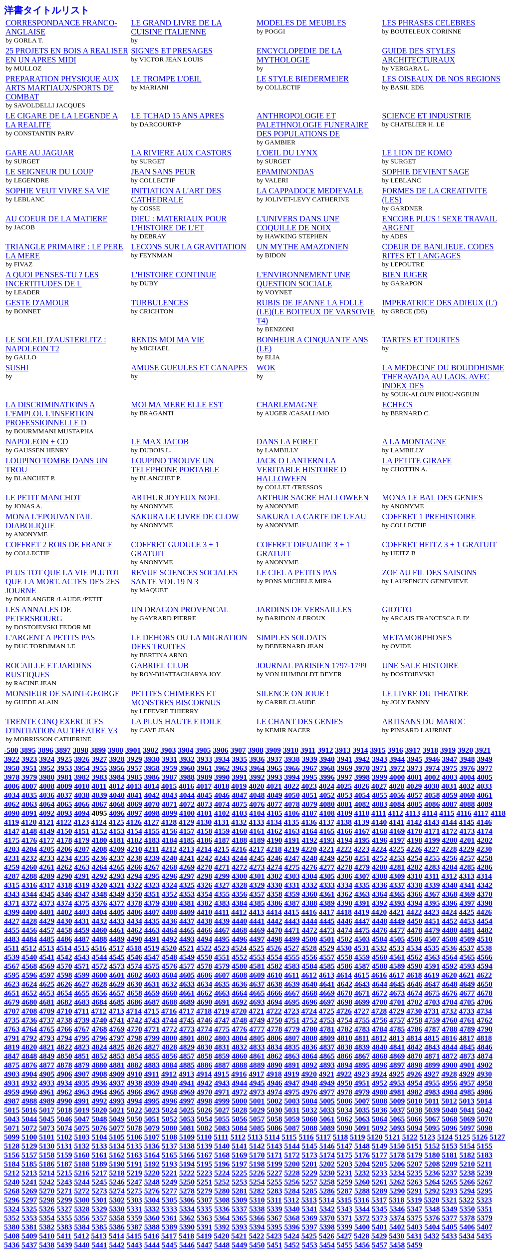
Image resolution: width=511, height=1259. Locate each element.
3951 (29, 768)
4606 (204, 975)
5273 (99, 1191)
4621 (467, 975)
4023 (309, 786)
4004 (467, 777)
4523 (221, 948)
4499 (292, 939)
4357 (256, 894)
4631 (152, 984)
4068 (117, 804)
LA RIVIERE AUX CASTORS (181, 152)
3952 (46, 768)
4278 (344, 867)
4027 (379, 786)
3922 (11, 759)
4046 (222, 795)
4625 (46, 984)
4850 (64, 1056)
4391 (362, 903)
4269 (187, 867)
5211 (484, 1164)
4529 (326, 948)
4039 (99, 795)
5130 (46, 1146)
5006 (344, 1101)
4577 (187, 966)
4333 (327, 885)
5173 (309, 1155)
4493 (187, 939)
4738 (64, 1020)
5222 (187, 1173)
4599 (81, 975)
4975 (292, 1092)
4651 (11, 993)
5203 (344, 1164)
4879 (81, 1065)
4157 (187, 831)
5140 (222, 1146)
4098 (152, 813)
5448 (222, 1245)
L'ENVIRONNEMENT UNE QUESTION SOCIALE (303, 279)
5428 (361, 1236)
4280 (379, 867)
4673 (397, 993)
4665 (256, 993)
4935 (81, 1083)
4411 (221, 912)
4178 (64, 840)
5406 (467, 1227)
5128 (11, 1146)
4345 (46, 894)
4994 (134, 1101)
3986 (152, 777)
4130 (204, 822)
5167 (204, 1155)
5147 (344, 1146)
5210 (467, 1164)
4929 (467, 1074)
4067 (99, 804)
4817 (467, 1038)
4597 (46, 975)
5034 (344, 1110)
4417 (326, 912)
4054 (362, 795)
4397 (467, 903)
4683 (81, 1002)
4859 (222, 1056)
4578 (204, 966)
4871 (432, 1056)
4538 (484, 948)
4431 (81, 921)
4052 (327, 795)
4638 (274, 984)
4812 (379, 1038)
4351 (152, 894)
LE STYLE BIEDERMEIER (302, 78)
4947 (292, 1083)
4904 (29, 1074)
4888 (239, 1065)
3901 (133, 750)
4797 (117, 1038)
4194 (344, 840)
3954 (81, 768)
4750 (274, 1020)
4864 (309, 1056)
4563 (432, 957)
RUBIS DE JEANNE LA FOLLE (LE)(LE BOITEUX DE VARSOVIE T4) (315, 311)
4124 (99, 822)
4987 (11, 1101)
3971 (379, 768)
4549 (187, 957)
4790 (485, 1029)
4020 (256, 786)
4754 (344, 1020)
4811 (361, 1038)
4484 (29, 939)
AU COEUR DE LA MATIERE (56, 218)
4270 (204, 867)
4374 (64, 903)
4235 (81, 858)
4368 (449, 894)
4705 (467, 1002)
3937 (274, 759)
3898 (80, 750)
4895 (362, 1065)
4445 (327, 921)
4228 (449, 849)
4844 (449, 1047)
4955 (432, 1083)
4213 (186, 849)
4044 (187, 795)
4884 (169, 1065)
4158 (204, 831)
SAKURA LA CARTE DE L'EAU (311, 516)
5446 (187, 1245)
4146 (484, 822)
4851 (81, 1056)
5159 (64, 1155)
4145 (467, 822)
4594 (485, 966)
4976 (309, 1092)
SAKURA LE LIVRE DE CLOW (185, 516)
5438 (46, 1245)
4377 (117, 903)
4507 (432, 939)
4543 (81, 957)
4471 (292, 930)
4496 (239, 939)
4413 (256, 912)
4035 (29, 795)
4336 (379, 885)
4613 (326, 975)
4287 (11, 876)
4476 (379, 930)
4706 (485, 1002)
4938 (134, 1083)
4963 (81, 1092)
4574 (134, 966)
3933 (204, 759)
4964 (99, 1092)
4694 (274, 1002)
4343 (11, 894)
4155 (152, 831)
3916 (395, 750)
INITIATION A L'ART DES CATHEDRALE (176, 195)
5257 (309, 1182)
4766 (64, 1029)
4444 (309, 921)
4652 (29, 993)
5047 (81, 1119)
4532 (379, 948)
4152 (99, 831)
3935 (239, 759)
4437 (187, 921)
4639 (292, 984)
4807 (292, 1038)
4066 (81, 804)
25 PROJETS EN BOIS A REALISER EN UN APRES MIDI (66, 55)
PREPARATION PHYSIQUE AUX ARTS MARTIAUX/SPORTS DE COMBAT (62, 87)
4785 (397, 1029)
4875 (11, 1065)
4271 (222, 867)
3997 (344, 777)
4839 (362, 1047)
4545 (117, 957)
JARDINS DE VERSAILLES (304, 609)
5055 (222, 1119)
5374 (397, 1218)
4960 (29, 1092)
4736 (29, 1020)
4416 (309, 912)
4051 (309, 795)
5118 (340, 1137)
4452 (449, 921)
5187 (64, 1164)
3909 (273, 750)
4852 (99, 1056)
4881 (117, 1065)
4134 (274, 822)
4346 (64, 894)
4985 (467, 1092)
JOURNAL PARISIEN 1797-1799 (311, 665)
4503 (362, 939)
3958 (152, 768)
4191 (292, 840)
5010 (414, 1101)
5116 (306, 1137)
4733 (467, 1011)
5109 (187, 1137)
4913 (186, 1074)
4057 (414, 795)
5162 (117, 1155)
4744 (169, 1020)
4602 (134, 975)
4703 (432, 1002)
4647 (432, 984)
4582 (274, 966)
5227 (274, 1173)
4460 (99, 930)
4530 (344, 948)
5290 (397, 1191)
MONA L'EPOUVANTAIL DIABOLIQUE (48, 521)
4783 (362, 1029)
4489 (117, 939)
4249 (327, 858)
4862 (274, 1056)
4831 (222, 1047)
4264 (99, 867)
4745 (187, 1020)
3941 (344, 759)
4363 (362, 894)
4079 (309, 804)
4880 (99, 1065)
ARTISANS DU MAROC (424, 721)
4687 (152, 1002)
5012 (449, 1101)
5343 (344, 1209)
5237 (449, 1173)
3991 (239, 777)
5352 (11, 1218)
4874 (485, 1056)
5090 (344, 1128)
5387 (134, 1227)
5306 (187, 1200)
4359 (292, 894)
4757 (397, 1020)
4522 (204, 948)
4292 (99, 876)
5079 (152, 1128)
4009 (64, 786)
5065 (397, 1119)
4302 (274, 876)
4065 (64, 804)
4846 (485, 1047)
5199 (274, 1164)
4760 (449, 1020)
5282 (256, 1191)
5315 (344, 1200)
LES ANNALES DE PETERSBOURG (38, 614)
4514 (63, 948)
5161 (99, 1155)
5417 (169, 1236)
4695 (292, 1002)
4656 (99, 993)
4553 (256, 957)
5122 (410, 1137)
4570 (64, 966)
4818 (484, 1038)
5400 (362, 1227)
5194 (187, 1164)
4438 (204, 921)
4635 (222, 984)
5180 (432, 1155)
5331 (134, 1209)
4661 (187, 993)
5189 (99, 1164)
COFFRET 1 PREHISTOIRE (429, 516)
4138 (344, 822)
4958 (485, 1083)
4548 (169, 957)
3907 (238, 750)
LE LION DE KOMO (417, 152)
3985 (134, 777)
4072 (187, 804)
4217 (256, 849)
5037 (397, 1110)
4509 (467, 939)
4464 (169, 930)
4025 (344, 786)
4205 (46, 849)
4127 (151, 822)
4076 (256, 804)
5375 (414, 1218)
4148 (29, 831)
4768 (99, 1029)
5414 (116, 1236)
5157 (29, 1155)
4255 (432, 858)
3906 (221, 750)
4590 (414, 966)
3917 (413, 750)
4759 (432, 1020)
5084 (239, 1128)
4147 (11, 831)
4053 (344, 795)
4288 (29, 876)
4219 (291, 849)
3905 (203, 750)
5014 (484, 1101)
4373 (46, 903)
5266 (467, 1182)
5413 (99, 1236)
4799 (152, 1038)
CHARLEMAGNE (287, 404)
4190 (274, 840)
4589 (397, 966)
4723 (291, 1011)
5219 (134, 1173)
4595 (11, 975)
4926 (414, 1074)
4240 (169, 858)
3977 (485, 768)
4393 (397, 903)
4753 (327, 1020)
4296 (169, 876)
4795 (81, 1038)
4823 (81, 1047)
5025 (187, 1110)
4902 (485, 1065)
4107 (309, 813)
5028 (239, 1110)
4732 (449, 1011)
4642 (344, 984)
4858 (204, 1056)
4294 (134, 876)
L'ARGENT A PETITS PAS (50, 637)
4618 (414, 975)
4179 (81, 840)
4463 (152, 930)
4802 (204, 1038)
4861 (256, 1056)
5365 (239, 1218)
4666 (274, 993)
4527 (291, 948)
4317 (46, 885)
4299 (222, 876)
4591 (432, 966)
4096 (117, 813)
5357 (99, 1218)
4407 (152, 912)
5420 (221, 1236)
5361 (169, 1218)
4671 (362, 993)
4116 (463, 813)
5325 (29, 1209)
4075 (239, 804)
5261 (379, 1182)
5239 (485, 1173)
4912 (169, 1074)
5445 (169, 1245)
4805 (256, 1038)
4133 (256, 822)
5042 (485, 1110)
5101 (46, 1137)
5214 (46, 1173)
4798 (134, 1038)
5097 (467, 1128)
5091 (362, 1128)
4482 (485, 930)
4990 (64, 1101)
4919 (291, 1074)
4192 (309, 840)
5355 (64, 1218)
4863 (292, 1056)
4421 (396, 912)
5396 (292, 1227)
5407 (485, 1227)
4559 (362, 957)
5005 (327, 1101)
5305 (169, 1200)
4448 (379, 921)
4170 (414, 831)
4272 (239, 867)
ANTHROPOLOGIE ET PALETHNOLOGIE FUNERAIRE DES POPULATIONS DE (312, 124)
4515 (81, 948)
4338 (414, 885)
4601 (117, 975)
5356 (81, 1218)
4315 (11, 885)
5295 (485, 1191)
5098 (485, 1128)
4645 (397, 984)
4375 (81, 903)
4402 (64, 912)
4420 (379, 912)
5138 (187, 1146)
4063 (29, 804)
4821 (46, 1047)
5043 (11, 1119)
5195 (204, 1164)
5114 (271, 1137)
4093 (64, 813)
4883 (152, 1065)
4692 (239, 1002)
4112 (395, 813)
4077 (274, 804)
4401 (46, 912)
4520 (169, 948)
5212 (11, 1173)
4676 (449, 993)
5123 (427, 1137)
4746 (204, 1020)
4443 (292, 921)
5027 (222, 1110)
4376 (99, 903)
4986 (485, 1092)
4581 (256, 966)
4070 (152, 804)
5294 (467, 1191)
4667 (292, 993)
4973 (256, 1092)
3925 (64, 759)
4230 (484, 849)
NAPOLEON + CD (36, 441)
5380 (11, 1227)
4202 (485, 840)
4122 (63, 822)
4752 (309, 1020)
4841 (397, 1047)
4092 (46, 813)
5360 (152, 1218)
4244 (239, 858)
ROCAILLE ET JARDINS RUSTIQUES (48, 670)
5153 (449, 1146)
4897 (397, 1065)
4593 (467, 966)
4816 (449, 1038)
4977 (327, 1092)
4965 (117, 1092)
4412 (239, 912)
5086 (274, 1128)
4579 (222, 966)
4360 (309, 894)
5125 (462, 1137)
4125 (116, 822)
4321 (117, 885)
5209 (449, 1164)
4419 (361, 912)
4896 (379, 1065)
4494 (204, 939)
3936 (256, 759)
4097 (134, 813)
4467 (222, 930)
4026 (361, 786)
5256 (292, 1182)
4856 (169, 1056)
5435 (484, 1236)
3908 (255, 750)
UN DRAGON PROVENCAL (180, 609)
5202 (327, 1164)
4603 (152, 975)
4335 (362, 885)
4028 (396, 786)
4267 (152, 867)
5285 (309, 1191)
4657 (117, 993)
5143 (274, 1146)
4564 (449, 957)
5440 (81, 1245)
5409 (29, 1236)
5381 (29, 1227)
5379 (485, 1218)
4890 (274, 1065)
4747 (222, 1020)
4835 (292, 1047)
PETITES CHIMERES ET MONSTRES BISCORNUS (176, 698)
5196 (222, 1164)
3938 (292, 759)
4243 (222, 858)
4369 (467, 894)
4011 (98, 786)
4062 (11, 804)
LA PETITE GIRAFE (417, 460)
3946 (432, 759)
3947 (449, 759)
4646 (414, 984)
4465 (187, 930)
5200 (292, 1164)
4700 (379, 1002)
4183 (152, 840)
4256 (449, 858)
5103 (81, 1137)
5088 (309, 1128)
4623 (11, 984)
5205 (379, 1164)
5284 (292, 1191)
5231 (344, 1173)
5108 (169, 1137)
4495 (222, 939)
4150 (64, 831)
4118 (498, 813)
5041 (467, 1110)
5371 (344, 1218)
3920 (465, 750)
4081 (344, 804)
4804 (239, 1038)
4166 (344, 831)
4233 (46, 858)
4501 (327, 939)
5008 (379, 1101)
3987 (169, 777)
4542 (64, 957)
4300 (239, 876)
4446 (344, 921)
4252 (379, 858)
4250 (344, 858)
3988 (187, 777)
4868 (379, 1056)
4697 (327, 1002)
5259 (344, 1182)
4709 (46, 1011)
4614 (344, 975)
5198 (256, 1164)
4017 (204, 786)
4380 (169, 903)
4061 (485, 795)
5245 (99, 1182)
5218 (117, 1173)
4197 (397, 840)
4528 (309, 948)
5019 (81, 1110)
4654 (64, 993)
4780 (309, 1029)
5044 (29, 1119)
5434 (467, 1236)
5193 (169, 1164)
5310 (256, 1200)
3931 (169, 759)
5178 (397, 1155)
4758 (414, 1020)
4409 (187, 912)
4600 (99, 975)
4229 (467, 849)
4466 (204, 930)
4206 (64, 849)
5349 (449, 1209)
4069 (134, 804)
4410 (204, 912)
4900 (449, 1065)
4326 (204, 885)
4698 (344, 1002)
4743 (152, 1020)
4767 (81, 1029)
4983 (432, 1092)
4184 (169, 840)
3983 (99, 777)
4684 (99, 1002)
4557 (327, 957)
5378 (467, 1218)
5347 (414, 1209)
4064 (46, 804)
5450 (256, 1245)
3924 (46, 759)
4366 (414, 894)
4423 (431, 912)
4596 (29, 975)
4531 (361, 948)
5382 (46, 1227)
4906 (64, 1074)
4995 (152, 1101)
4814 (414, 1038)
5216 (81, 1173)
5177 (379, 1155)
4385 (256, 903)
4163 (292, 831)
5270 (46, 1191)
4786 (414, 1029)
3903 (168, 750)
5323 (484, 1200)
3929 (134, 759)
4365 (397, 894)
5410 (46, 1236)
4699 (362, 1002)
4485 (46, 939)
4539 (11, 957)
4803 (222, 1038)
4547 (152, 957)
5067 (432, 1119)
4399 (11, 912)
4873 (467, 1056)
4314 (484, 876)
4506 (414, 939)
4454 (485, 921)
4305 (327, 876)
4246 (274, 858)
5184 (11, 1164)
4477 (397, 930)
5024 (169, 1110)
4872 (449, 1056)
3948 (467, 759)
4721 (256, 1011)
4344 (29, 894)
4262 (64, 867)
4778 (274, 1029)
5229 (309, 1173)
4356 (239, 894)
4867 (362, 1056)
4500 (309, 939)
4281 (397, 867)
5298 (46, 1200)
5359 (134, 1218)
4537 (467, 948)
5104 (99, 1137)
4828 (169, 1047)
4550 (204, 957)
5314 (326, 1200)
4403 (81, 912)
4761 (467, 1020)
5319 (414, 1200)
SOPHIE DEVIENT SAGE (426, 171)
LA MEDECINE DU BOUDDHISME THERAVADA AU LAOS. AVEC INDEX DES (443, 376)
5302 (117, 1200)
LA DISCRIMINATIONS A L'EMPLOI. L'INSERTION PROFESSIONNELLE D (50, 413)
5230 (327, 1173)
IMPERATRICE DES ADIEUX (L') (440, 302)
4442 (274, 921)
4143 (431, 822)
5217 (99, 1173)
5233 (379, 1173)
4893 (327, 1065)
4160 (239, 831)
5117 (323, 1137)
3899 (98, 750)
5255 (274, 1182)
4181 (117, 840)
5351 (485, 1209)
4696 (309, 1002)
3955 (99, 768)
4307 (362, 876)
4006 (11, 786)
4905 (46, 1074)
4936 (99, 1083)
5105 (117, 1137)
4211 (151, 849)
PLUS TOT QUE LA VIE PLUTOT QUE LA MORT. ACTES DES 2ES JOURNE (62, 581)
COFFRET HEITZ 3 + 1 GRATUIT (439, 544)
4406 (134, 912)
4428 (29, 921)
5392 (222, 1227)
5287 (344, 1191)
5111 (221, 1137)
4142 (414, 822)
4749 (256, 1020)
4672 (379, 993)
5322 (467, 1200)
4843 (432, 1047)
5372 (362, 1218)
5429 (379, 1236)
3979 (29, 777)
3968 (327, 768)
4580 (239, 966)
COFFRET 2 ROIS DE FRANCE (59, 544)
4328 (239, 885)
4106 (291, 813)
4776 (239, 1029)
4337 (397, 885)
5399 (344, 1227)
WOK (265, 367)
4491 (152, 939)
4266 (134, 867)
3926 (81, 759)
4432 (99, 921)
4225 (396, 849)
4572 (99, 966)
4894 (344, 1065)
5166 (187, 1155)
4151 (81, 831)
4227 (431, 849)
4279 (362, 867)
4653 (46, 993)
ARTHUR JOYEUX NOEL (175, 497)
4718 (204, 1011)
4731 (431, 1011)
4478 (414, 930)
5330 (117, 1209)
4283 (432, 867)
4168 (379, 831)
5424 (291, 1236)
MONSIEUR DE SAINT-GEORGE (62, 693)
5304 (152, 1200)
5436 (11, 1245)
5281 (239, 1191)
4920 (309, 1074)
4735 (11, 1020)
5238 (467, 1173)
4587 (362, 966)
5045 (46, 1119)
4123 (81, 822)
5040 (449, 1110)
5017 (46, 1110)
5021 (117, 1110)
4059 (449, 795)
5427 (344, 1236)
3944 (397, 759)
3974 (432, 768)
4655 (81, 993)
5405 (449, 1227)
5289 (379, 1191)
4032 (467, 786)
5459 (414, 1245)
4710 (64, 1011)
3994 (292, 777)
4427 (11, 921)
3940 (327, 759)
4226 (414, 849)
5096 (449, 1128)
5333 (169, 1209)
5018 (64, 1110)
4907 (81, 1074)
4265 (117, 867)
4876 (29, 1065)
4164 (309, 831)
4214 (204, 849)
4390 (344, 903)
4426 (484, 912)
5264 (432, 1182)
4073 (204, 804)
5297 (29, 1200)
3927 (99, 759)
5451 (274, 1245)
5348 (432, 1209)
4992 (99, 1101)
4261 (46, 867)
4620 (449, 975)
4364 (379, 894)
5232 (362, 1173)
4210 (134, 849)
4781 (327, 1029)
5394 (256, 1227)
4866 (344, 1056)
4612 (309, 975)
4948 (309, 1083)
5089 (327, 1128)
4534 (414, 948)
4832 (239, 1047)
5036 (379, 1110)
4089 (485, 804)
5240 (11, 1182)
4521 (186, 948)
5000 (239, 1101)
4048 (256, 795)
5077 (117, 1128)
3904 (185, 750)
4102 (222, 813)
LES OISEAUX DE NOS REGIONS (441, 78)
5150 (397, 1146)
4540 (29, 957)
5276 (152, 1191)
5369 (309, 1218)
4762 (485, 1020)
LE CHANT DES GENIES (299, 721)
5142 (256, 1146)
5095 (432, 1128)
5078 (134, 1128)
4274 (274, 867)
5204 (362, 1164)
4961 (46, 1092)
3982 (81, 777)
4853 (117, 1056)
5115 (288, 1137)
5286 (327, 1191)
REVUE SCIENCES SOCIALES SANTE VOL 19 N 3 (184, 577)
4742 (134, 1020)
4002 (432, 777)
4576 (169, 966)
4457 (46, 930)
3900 (115, 750)
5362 (187, 1218)
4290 (64, 876)
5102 (64, 1137)
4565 (467, 957)
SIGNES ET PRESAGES (172, 50)
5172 (292, 1155)
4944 (239, 1083)
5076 (99, 1128)
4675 (432, 993)
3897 (63, 750)
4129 (186, 822)
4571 (81, 966)
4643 (362, 984)
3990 (222, 777)
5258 (327, 1182)
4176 (29, 840)
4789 (467, 1029)
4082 (362, 804)
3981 (64, 777)
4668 (309, 993)
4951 (362, 1083)
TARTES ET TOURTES (421, 339)
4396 (449, 903)
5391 (204, 1227)
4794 (64, 1038)
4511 (11, 948)
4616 (379, 975)
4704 (449, 1002)
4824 (99, 1047)
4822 (64, 1047)
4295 (152, 876)
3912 (325, 750)
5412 (81, 1236)
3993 (274, 777)
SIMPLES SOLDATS (291, 637)
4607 (222, 975)
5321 (449, 1200)
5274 (117, 1191)
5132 (81, 1146)
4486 (64, 939)
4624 (29, 984)
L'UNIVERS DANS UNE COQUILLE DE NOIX (297, 223)
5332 (152, 1209)
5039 (432, 1110)
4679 (11, 1002)
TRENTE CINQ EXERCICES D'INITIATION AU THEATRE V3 (61, 726)
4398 (485, 903)
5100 (29, 1137)
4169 (397, 831)
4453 (467, 921)
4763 (11, 1029)
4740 (99, 1020)
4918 (274, 1074)
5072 (29, 1128)
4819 (11, 1047)
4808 (309, 1038)
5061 (327, 1119)
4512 (28, 948)
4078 (292, 804)
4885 (187, 1065)
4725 (326, 1011)
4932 (29, 1083)
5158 (46, 1155)
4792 (29, 1038)
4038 (81, 795)
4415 (291, 912)
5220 (152, 1173)
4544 (99, 957)
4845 (467, 1047)
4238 (134, 858)
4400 (29, 912)
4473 (327, 930)
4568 (29, 966)
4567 (11, 966)
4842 (414, 1047)
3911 (307, 750)
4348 (99, 894)
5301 (99, 1200)
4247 (292, 858)
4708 (29, 1011)
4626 (64, 984)
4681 (46, 1002)
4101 (204, 813)
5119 (357, 1137)
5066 (414, 1119)
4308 (379, 876)
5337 (239, 1209)
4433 (117, 921)
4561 (397, 957)
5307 (204, 1200)
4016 (186, 786)
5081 (187, 1128)
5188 (81, 1164)
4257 (467, 858)
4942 (204, 1083)
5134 (117, 1146)
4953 (397, 1083)
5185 (29, 1164)
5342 (327, 1209)
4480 (449, 930)
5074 (64, 1128)
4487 (81, 939)
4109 (344, 813)
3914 (360, 750)
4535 (431, 948)
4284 (449, 867)
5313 (309, 1200)
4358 (274, 894)
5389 (169, 1227)
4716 (169, 1011)
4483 (11, 939)
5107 (152, 1137)
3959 (169, 768)
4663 (222, 993)
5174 (327, 1155)
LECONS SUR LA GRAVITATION (189, 246)
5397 (309, 1227)
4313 (467, 876)
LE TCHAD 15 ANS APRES (177, 115)
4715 (151, 1011)
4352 (169, 894)
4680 (29, 1002)
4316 (29, 885)
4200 (449, 840)
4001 (414, 777)
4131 (221, 822)
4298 (204, 876)
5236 (432, 1173)
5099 (11, 1137)
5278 (187, 1191)
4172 (449, 831)
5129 (29, 1146)
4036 (46, 795)
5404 (432, 1227)
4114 (429, 813)
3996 (327, 777)
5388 (152, 1227)
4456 (29, 930)
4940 (169, 1083)
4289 (46, 876)
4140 (379, 822)
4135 (291, 822)
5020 (99, 1110)
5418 (186, 1236)
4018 (221, 786)
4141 (396, 822)
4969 (187, 1092)
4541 (46, 957)
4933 (46, 1083)
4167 (362, 831)
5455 (344, 1245)
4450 (414, 921)
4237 (117, 858)
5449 (239, 1245)
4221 (326, 849)
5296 (11, 1200)
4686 (134, 1002)
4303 (292, 876)
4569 (46, 966)
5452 (292, 1245)
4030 (431, 786)
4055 (379, 795)
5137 (169, 1146)
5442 (117, 1245)
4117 (481, 813)
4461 (117, 930)
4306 (344, 876)
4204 (29, 849)
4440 (239, 921)
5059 (292, 1119)
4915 (221, 1074)
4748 (239, 1020)
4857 (187, 1056)
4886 (204, 1065)
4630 (134, 984)
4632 (169, 984)
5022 (134, 1110)
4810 (344, 1038)
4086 (432, 804)
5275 (134, 1191)
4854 (134, 1056)
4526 (274, 948)
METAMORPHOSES (417, 637)
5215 (64, 1173)
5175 (344, 1155)
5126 (480, 1137)
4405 (117, 912)
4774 (204, 1029)
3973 (414, 768)
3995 (309, 777)
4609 (256, 975)
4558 (344, 957)
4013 (134, 786)
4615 (361, 975)
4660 (169, 993)
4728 (379, 1011)
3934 (222, 759)
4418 (344, 912)
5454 (327, 1245)
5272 (81, 1191)
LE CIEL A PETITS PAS (296, 572)
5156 (11, 1155)
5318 (396, 1200)
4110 (361, 813)
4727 (361, 1011)
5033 (327, 1110)
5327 (64, 1209)
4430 (64, 921)
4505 (397, 939)
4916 (239, 1074)
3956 (117, 768)
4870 (414, 1056)
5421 (239, 1236)
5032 (309, 1110)
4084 (397, 804)
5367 (274, 1218)
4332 (309, 885)
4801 (187, 1038)
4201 (467, 840)
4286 (485, 867)
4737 (46, 1020)
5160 (81, 1155)
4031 (449, 786)
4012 (116, 786)
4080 (327, 804)
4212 (169, 849)
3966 (292, 768)
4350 (134, 894)
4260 (29, 867)
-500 (11, 750)
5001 (256, 1101)
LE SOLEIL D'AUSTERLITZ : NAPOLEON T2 (55, 344)
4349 (117, 894)
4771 (152, 1029)
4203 (11, 849)
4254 (414, 858)
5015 (11, 1110)
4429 (46, 921)
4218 (274, 849)
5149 (379, 1146)
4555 (292, 957)
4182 (134, 840)
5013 (467, 1101)
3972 (397, 768)
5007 (362, 1101)
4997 (187, 1101)
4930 (484, 1074)
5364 (222, 1218)
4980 (379, 1092)
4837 (327, 1047)
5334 (187, 1209)
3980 (46, 777)
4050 (292, 795)
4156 (169, 831)
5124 (445, 1137)
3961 (204, 768)
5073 (46, 1128)
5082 (204, 1128)
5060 (309, 1119)
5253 (239, 1182)
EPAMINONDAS (285, 171)
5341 (309, 1209)
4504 (379, 939)
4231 (11, 858)
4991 (81, 1101)
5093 (397, 1128)
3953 (64, 768)
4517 (116, 948)
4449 (397, 921)
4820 (29, 1047)
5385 (99, 1227)
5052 (169, 1119)
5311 (273, 1200)
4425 (467, 912)
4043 (169, 795)
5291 (414, 1191)
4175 (11, 840)
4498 (274, 939)
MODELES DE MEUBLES (301, 22)
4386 (274, 903)
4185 (187, 840)
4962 (64, 1092)
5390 (187, 1227)
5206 (397, 1164)
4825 (117, 1047)
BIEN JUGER (405, 274)
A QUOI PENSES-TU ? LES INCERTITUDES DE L (52, 279)
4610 (274, 975)
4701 (397, 1002)
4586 (344, 966)
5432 (431, 1236)
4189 (256, 840)
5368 (292, 1218)
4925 (396, 1074)
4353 (187, 894)
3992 (256, 777)
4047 (239, 795)
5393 (239, 1227)
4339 (432, 885)
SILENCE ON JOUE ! (292, 693)
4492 (169, 939)
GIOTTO (397, 609)
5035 (362, 1110)
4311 (431, 876)
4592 (449, 966)
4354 (204, 894)
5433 (449, 1236)
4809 (327, 1038)
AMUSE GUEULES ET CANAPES (189, 367)
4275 (292, 867)
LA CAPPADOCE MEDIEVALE (309, 190)
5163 (134, 1155)
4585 (327, 966)
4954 (414, 1083)
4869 (397, 1056)
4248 (309, 858)
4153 (117, 831)
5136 (152, 1146)
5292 (432, 1191)
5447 (204, 1245)
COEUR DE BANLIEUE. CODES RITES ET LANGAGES (438, 251)
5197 (239, 1164)
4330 (274, 885)
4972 (239, 1092)
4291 (81, 876)
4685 (117, 1002)
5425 (309, 1236)
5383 (64, 1227)
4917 (256, 1074)
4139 (361, 822)
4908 (99, 1074)
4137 (326, 822)
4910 (134, 1074)
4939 (152, 1083)
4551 (222, 957)
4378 (134, 903)
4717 (186, 1011)
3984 (117, 777)
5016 (29, 1110)
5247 (134, 1182)
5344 (362, 1209)
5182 (467, 1155)
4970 (204, 1092)
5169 (239, 1155)
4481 (467, 930)
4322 (134, 885)
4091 (29, 813)
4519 (151, 948)
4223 (361, 849)
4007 (29, 786)
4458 (64, 930)
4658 (134, 993)
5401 (379, 1227)
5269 (29, 1191)
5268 (11, 1191)
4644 (379, 984)
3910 (290, 750)
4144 (449, 822)
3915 (378, 750)
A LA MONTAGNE (414, 441)
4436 (169, 921)
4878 (64, 1065)
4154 (134, 831)
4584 (309, 966)
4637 (256, 984)
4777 (256, 1029)
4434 (134, 921)
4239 (152, 858)
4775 (222, 1029)
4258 (485, 858)
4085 (414, 804)
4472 (309, 930)
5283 (274, 1191)
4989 (46, 1101)
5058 (274, 1119)
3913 (342, 750)
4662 (204, 993)
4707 (11, 1011)
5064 (379, 1119)
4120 (28, 822)
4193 (327, 840)
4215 (221, 849)
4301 (256, 876)
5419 (204, 1236)
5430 (396, 1236)
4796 (99, 1038)
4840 (379, 1047)
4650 (485, 984)
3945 (414, 759)
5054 (204, 1119)
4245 (256, 858)
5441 (99, 1245)
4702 (414, 1002)
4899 (432, 1065)
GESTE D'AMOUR (37, 302)
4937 (117, 1083)
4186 (204, 840)
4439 (222, 921)
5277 (169, 1191)
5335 (204, 1209)
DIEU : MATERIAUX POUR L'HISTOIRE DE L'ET (179, 223)
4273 (256, 867)
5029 (256, 1110)
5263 (414, 1182)
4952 (379, 1083)
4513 (46, 948)
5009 (397, 1101)
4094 (81, 813)
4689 (187, 1002)
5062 (344, 1119)
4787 (432, 1029)
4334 (344, 885)
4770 (134, 1029)
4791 (11, 1038)
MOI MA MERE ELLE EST (177, 404)
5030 (274, 1110)
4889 (256, 1065)
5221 (169, 1173)
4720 (239, 1011)
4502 (344, 939)
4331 (292, 885)
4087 (449, 804)
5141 (239, 1146)
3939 (309, 759)
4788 (449, 1029)
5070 (485, 1119)
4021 (274, 786)
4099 (169, 813)
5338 (256, 1209)
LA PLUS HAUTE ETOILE (176, 721)
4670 (344, 993)
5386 (117, 1227)
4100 (187, 813)
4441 (256, 921)
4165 (327, 831)
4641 (327, 984)
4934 (64, 1083)
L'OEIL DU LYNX (286, 152)
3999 (379, 777)
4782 (344, 1029)
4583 (292, 966)
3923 (29, 759)
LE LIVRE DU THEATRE (425, 693)
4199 (432, 840)
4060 (467, 795)
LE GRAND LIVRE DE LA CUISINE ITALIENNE (176, 27)
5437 (29, 1245)
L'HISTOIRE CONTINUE (174, 274)
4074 (222, 804)
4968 (169, 1092)
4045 (204, 795)
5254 (256, 1182)
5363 (204, 1218)
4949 (327, 1083)
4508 (449, 939)
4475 (362, 930)
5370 (327, 1218)
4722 (274, 1011)
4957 (467, 1083)
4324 (169, 885)
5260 (362, 1182)
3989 (204, 777)
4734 (484, 1011)
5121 (392, 1137)
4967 (152, 1092)
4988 (29, 1101)
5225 (239, 1173)
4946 (274, 1083)
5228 (292, 1173)
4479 (432, 930)
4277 (327, 867)
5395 (274, 1227)
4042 (152, 795)
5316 (361, 1200)
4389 (327, 903)
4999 (222, 1101)
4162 (274, 831)
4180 (99, 840)
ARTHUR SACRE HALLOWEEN (312, 497)
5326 (46, 1209)
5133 (99, 1146)
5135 (134, 1146)
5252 (222, 1182)
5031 (292, 1110)
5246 (117, 1182)
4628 (99, 984)
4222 (344, 849)
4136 (309, 822)
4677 (467, 993)
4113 (412, 813)
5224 (222, 1173)
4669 (327, 993)
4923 (361, 1074)
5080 (169, 1128)
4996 (169, 1101)
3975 (449, 768)
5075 (81, 1128)
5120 (375, 1137)
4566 (485, 957)
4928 (449, 1074)
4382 (204, 903)
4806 (274, 1038)
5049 (117, 1119)
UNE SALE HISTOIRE (420, 665)
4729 (396, 1011)
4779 (292, 1029)
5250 (187, 1182)
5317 (379, 1200)
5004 (309, 1101)
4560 (379, 957)
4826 (134, 1047)
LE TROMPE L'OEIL (166, 78)
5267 (485, 1182)
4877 (46, 1065)
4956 (449, 1083)
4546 (134, 957)
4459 (81, 930)
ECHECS (397, 404)
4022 (291, 786)
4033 (484, 786)
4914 (204, 1074)
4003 (449, 777)
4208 (99, 849)
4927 (431, 1074)
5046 (64, 1119)
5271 (64, 1191)
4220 (309, 849)
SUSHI (16, 367)
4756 (379, 1020)
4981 (397, 1092)
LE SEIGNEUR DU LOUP (49, 171)
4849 (46, 1056)
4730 (414, 1011)
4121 (46, 822)
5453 (309, 1245)
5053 (187, 1119)
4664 (239, 993)
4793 (46, 1038)
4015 (169, 786)
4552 (239, 957)
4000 (397, 777)
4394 (414, 903)
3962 (222, 768)
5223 (204, 1173)
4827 (152, 1047)
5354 (46, 1218)
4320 (99, 885)
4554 (274, 957)
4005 (485, 777)
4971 (222, 1092)
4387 (292, 903)
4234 (64, 858)
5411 (63, 1236)
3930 (152, 759)
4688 (169, 1002)
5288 (362, 1191)
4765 (46, 1029)
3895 (28, 750)
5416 (151, 1236)
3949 (485, 759)
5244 (81, 1182)
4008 (46, 786)
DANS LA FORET (287, 441)
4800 (169, 1038)
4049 (274, 795)
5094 (414, 1128)
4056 (397, 795)
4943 (222, 1083)
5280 (222, 1191)
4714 (134, 1011)
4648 (449, 984)
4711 (81, 1011)
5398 (327, 1227)
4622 (484, 975)
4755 (362, 1020)
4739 (81, 1020)
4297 (187, 876)
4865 (327, 1056)
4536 (449, 948)
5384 (81, 1227)
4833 (256, 1047)
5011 (431, 1101)
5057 (256, 1119)
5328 (81, 1209)
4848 (29, 1056)
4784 (379, 1029)
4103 (239, 813)
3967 (309, 768)
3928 (117, 759)
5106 (134, 1137)
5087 (292, 1128)
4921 (326, 1074)
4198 (414, 840)
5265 (449, 1182)
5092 (379, 1128)
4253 (397, 858)
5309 (239, 1200)
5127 (497, 1137)
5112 (238, 1137)
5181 (449, 1155)
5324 (11, 1209)
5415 (134, 1236)
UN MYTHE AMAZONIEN (302, 246)
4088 (467, 804)
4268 (169, 867)
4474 (344, 930)
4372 (29, 903)
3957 (134, 768)
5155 (485, 1146)
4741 (117, 1020)
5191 (134, 1164)
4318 (64, 885)
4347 (81, 894)
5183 (485, 1155)
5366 (256, 1218)
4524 (239, 948)
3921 (483, 750)
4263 (81, 867)
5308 (222, 1200)
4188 (239, 840)
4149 (46, 831)
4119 (11, 822)
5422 (256, 1236)
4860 (239, 1056)
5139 (204, 1146)
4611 (291, 975)
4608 (239, 975)
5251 (204, 1182)
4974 (274, 1092)
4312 (449, 876)
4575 (152, 966)
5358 (117, 1218)
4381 (187, 903)
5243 (64, 1182)
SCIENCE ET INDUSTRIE (426, 115)
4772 (169, 1029)
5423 (274, 1236)
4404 (99, 912)
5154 (467, 1146)
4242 (204, 858)
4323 (152, 885)
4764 (29, 1029)
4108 (327, 813)
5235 (414, 1173)
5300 (81, 1200)
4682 (64, 1002)
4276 (309, 867)
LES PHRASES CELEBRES (429, 22)
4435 (152, 921)
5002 (274, 1101)
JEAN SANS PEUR (163, 171)
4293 (117, 876)
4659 (152, 993)
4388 (309, 903)
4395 (432, 903)
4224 (379, 849)
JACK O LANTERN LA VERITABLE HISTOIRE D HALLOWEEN (301, 469)
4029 (414, 786)
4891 (292, 1065)
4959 (11, 1092)
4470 (274, 930)
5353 (29, 1218)
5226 (256, 1173)
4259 (11, 867)
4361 (327, 894)
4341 (467, 885)
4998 (204, 1101)
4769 (117, 1029)
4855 (152, 1056)
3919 (448, 750)
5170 (256, 1155)
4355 (222, 894)
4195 (362, 840)
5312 (291, 1200)
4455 (11, 930)
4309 (397, 876)
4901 (467, 1065)
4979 (362, 1092)
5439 (64, 1245)
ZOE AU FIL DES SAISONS (429, 572)
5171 (274, 1155)
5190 (117, 1164)
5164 (152, 1155)
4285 (467, 867)
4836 (309, 1047)
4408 (169, 912)
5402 (397, 1227)
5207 (414, 1164)
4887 (222, 1065)
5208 (432, 1164)
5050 (134, 1119)
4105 (274, 813)
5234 (397, 1173)
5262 (397, 1182)
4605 (187, 975)
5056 (239, 1119)
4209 (117, 849)
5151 (414, 1146)
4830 (204, 1047)
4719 (221, 1011)
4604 (169, 975)
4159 (222, 831)
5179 (414, 1155)
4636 (239, 984)
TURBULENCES (160, 302)
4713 (116, 1011)
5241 (29, 1182)
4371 (11, 903)
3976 (467, 768)
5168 (222, 1155)
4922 (344, 1074)
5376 (432, 1218)
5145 (309, 1146)
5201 (309, 1164)
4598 (64, 975)
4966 (134, 1092)
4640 (309, 984)
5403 (414, 1227)
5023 (152, 1110)
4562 (414, 957)
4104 (256, 813)
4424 (449, 912)
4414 (274, 912)
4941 (187, 1083)
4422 (414, 912)
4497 (256, 939)
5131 (64, 1146)
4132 (239, 822)
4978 (344, 1092)
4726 (344, 1011)
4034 (11, 795)
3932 (187, 759)
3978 (11, 777)
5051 (152, 1119)
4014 (151, 786)
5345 (379, 1209)
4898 (414, 1065)
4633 (187, 984)
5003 (292, 1101)
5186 (46, 1164)
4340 (449, 885)
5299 (64, 1200)
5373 (379, 1218)
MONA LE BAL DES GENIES (432, 497)
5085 (256, 1128)
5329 (99, 1209)
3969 (344, 768)
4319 (81, 885)
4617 (396, 975)
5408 (11, 1236)
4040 (117, 795)
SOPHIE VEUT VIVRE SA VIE (57, 190)
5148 (362, 1146)
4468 (239, 930)
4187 (222, 840)
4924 (379, 1074)
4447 (362, 921)
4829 (187, 1047)
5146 (327, 1146)
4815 (431, 1038)
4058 (432, 795)
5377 (449, 1218)
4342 (485, 885)
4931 (11, 1083)
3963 (239, 768)
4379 (152, 903)
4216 (239, 849)
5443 (134, 1245)
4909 (117, 1074)
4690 (204, 1002)
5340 (292, 1209)
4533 (396, 948)
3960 (187, 768)
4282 (414, 867)
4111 (378, 813)
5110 (204, 1137)
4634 (204, 984)
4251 (362, 858)
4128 (169, 822)
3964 (256, 768)
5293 (449, 1191)
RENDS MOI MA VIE (168, 339)
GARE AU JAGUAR (39, 152)
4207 (81, 849)
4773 (187, 1029)
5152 (432, 1146)
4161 (256, 831)
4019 (239, 786)
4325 (187, 885)
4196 (379, 840)
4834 (274, 1047)
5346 (397, 1209)
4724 (309, 1011)
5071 (11, 1128)
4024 (326, 786)
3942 (362, 759)
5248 (152, 1182)
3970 (362, 768)
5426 (326, 1236)
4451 (432, 921)
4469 (256, 930)
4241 (187, 858)
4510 (485, 939)
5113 (255, 1137)
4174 (485, 831)
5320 (431, 1200)
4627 (81, 984)
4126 (134, 822)
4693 (256, 1002)
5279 (204, 1191)
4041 (134, 795)
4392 (379, 903)
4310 (414, 876)
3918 (430, 750)
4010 (81, 786)
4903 (11, 1074)
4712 (99, 1011)
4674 (414, 993)
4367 (432, 894)
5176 (362, 1155)
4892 (309, 1065)
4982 (414, 1092)
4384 (239, 903)
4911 (151, 1074)
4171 (432, 831)
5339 (274, 1209)
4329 (256, 885)
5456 (362, 1245)
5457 (379, 1245)
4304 (309, 876)
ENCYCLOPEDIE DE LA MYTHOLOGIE (299, 55)
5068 (449, 1119)
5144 (292, 1146)
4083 (379, 804)
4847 (11, 1056)
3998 (362, 777)
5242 (46, 1182)
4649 (467, 984)
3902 (150, 750)
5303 (134, 1200)
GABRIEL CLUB (160, 665)
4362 (344, 894)
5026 (204, 1110)
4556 (309, 957)
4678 (485, 993)
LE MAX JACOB (160, 441)
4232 (29, 858)
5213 (29, 1173)
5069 (467, 1119)
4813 (396, 1038)
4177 (46, 840)
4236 (99, 858)
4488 (99, 939)
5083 (222, 1128)
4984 (449, 1092)
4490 (134, 939)
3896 (45, 750)
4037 (64, 795)
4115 (446, 813)
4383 (222, 903)
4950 (344, 1083)
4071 (169, 804)
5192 (152, 1164)
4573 (117, 966)
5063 (362, 1119)
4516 (99, 948)
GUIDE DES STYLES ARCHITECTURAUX (419, 55)
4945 (256, 1083)
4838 (344, 1047)
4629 (117, 984)
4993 (117, 1101)
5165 (169, 1155)
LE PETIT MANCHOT (43, 497)
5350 (467, 1209)
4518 (134, 948)
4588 (379, 966)
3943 (379, 759)
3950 (11, 768)
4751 (292, 1020)
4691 (222, 1002)
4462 (134, 930)
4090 (11, 813)
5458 (397, 1245)
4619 (431, 975)
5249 (169, 1182)
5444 (152, 1245)
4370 (485, 894)
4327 (222, 885)
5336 (222, 1209)
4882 (134, 1065)
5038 (414, 1110)
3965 (274, 768)
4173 (467, 831)
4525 (256, 948)
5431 (414, 1236)
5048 (99, 1119)
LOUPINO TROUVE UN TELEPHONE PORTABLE (175, 465)
